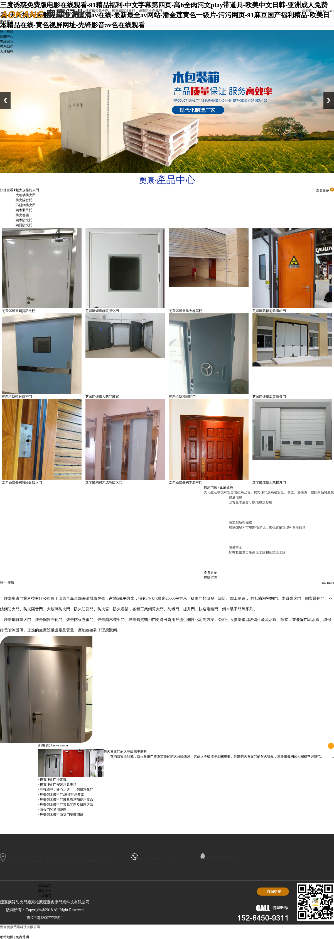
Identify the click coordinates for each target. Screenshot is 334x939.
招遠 (75, 932)
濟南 (47, 932)
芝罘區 (141, 932)
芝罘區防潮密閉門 (182, 397)
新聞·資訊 (53, 745)
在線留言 (44, 896)
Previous (5, 100)
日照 (130, 932)
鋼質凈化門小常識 (53, 779)
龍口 (66, 932)
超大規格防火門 (27, 190)
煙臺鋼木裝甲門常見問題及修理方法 (66, 805)
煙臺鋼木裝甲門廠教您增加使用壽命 (66, 800)
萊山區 (166, 932)
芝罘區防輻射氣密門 (17, 397)
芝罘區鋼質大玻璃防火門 (103, 482)
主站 (20, 932)
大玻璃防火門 (26, 195)
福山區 (154, 932)
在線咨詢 (210, 577)
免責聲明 (22, 937)
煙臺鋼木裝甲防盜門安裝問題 (61, 815)
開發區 (179, 932)
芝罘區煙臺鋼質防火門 (18, 311)
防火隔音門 (24, 200)
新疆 (29, 932)
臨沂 (56, 932)
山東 (102, 932)
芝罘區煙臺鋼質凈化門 (102, 311)
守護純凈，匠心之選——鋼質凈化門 (66, 789)
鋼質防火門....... (27, 225)
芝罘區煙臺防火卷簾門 (185, 311)
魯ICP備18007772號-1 (44, 918)
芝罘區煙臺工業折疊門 (269, 397)
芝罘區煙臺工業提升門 (269, 482)
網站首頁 (44, 886)
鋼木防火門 (24, 220)
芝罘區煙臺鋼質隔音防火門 (22, 482)
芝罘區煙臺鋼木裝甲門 (185, 482)
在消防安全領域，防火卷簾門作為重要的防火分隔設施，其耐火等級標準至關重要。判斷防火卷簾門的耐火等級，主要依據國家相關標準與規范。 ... (219, 756)
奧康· (167, 180)
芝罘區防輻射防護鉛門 (269, 311)
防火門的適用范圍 (53, 810)
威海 (93, 932)
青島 (38, 932)
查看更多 (325, 190)
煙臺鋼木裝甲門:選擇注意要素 (62, 795)
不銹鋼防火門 (26, 205)
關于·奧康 (7, 582)
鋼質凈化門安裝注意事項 (58, 784)
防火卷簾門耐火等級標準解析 (125, 751)
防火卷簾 (22, 215)
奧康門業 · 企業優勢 (218, 487)
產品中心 (44, 891)
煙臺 (121, 932)
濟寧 (84, 932)
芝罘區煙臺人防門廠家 (102, 397)
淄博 (112, 932)
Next (328, 100)
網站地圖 (6, 937)
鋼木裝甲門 (24, 210)
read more (327, 582)
